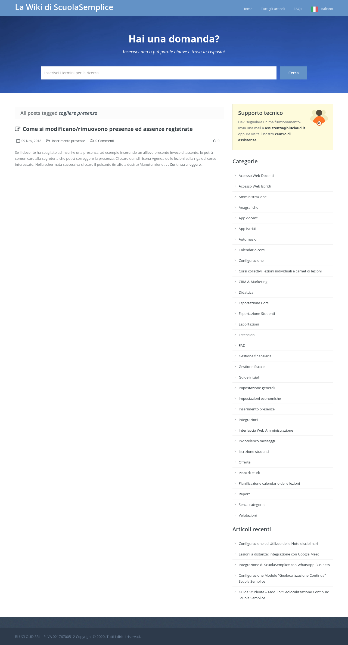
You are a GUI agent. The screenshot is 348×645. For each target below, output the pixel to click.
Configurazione (251, 260)
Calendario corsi (252, 249)
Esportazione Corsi (254, 302)
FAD (242, 345)
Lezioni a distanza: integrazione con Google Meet (279, 554)
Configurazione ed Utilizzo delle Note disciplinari (278, 543)
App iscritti (247, 228)
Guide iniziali (249, 377)
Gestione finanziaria (255, 356)
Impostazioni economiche (260, 398)
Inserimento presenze (68, 141)
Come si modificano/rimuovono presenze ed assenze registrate (104, 129)
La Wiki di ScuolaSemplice (64, 7)
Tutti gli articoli (273, 8)
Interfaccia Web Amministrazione (266, 430)
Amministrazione (253, 196)
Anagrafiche (248, 207)
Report (244, 494)
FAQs (298, 8)
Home (248, 8)
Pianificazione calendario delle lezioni (269, 483)
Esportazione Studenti (257, 313)
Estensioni (247, 334)
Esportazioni (249, 324)
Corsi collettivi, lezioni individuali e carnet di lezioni (280, 271)
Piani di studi (249, 472)
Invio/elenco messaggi (257, 440)
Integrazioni (248, 419)
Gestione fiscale (252, 366)
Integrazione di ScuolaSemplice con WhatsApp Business (284, 564)
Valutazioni (248, 515)
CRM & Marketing (253, 281)
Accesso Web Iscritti (255, 186)
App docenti (249, 218)
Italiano (327, 8)
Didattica (246, 292)
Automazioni (249, 239)
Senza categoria (252, 504)
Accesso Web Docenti (256, 175)
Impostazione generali (257, 387)
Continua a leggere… (187, 164)
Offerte (244, 462)
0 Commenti (104, 141)
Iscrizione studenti (254, 451)
